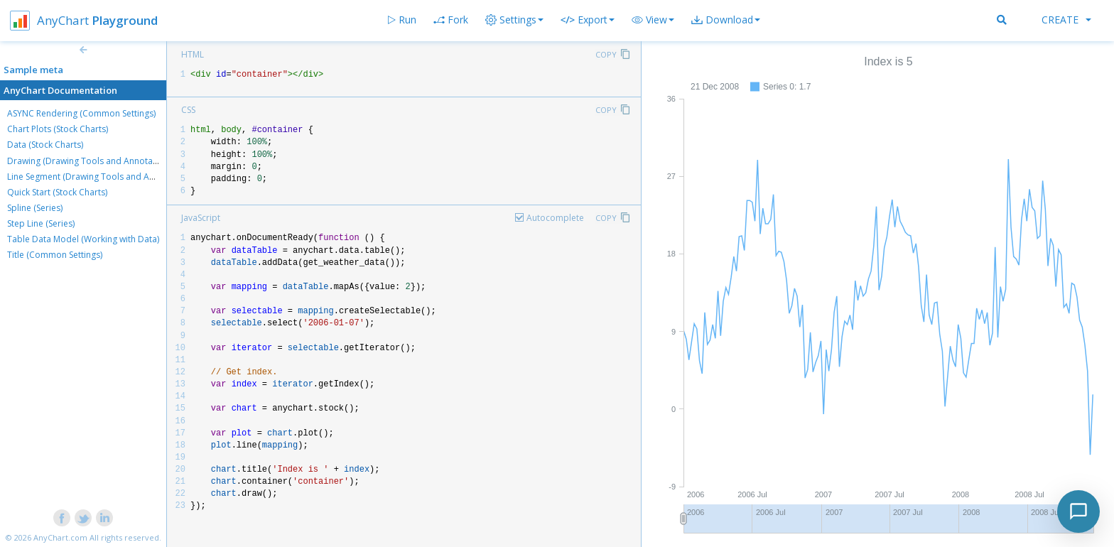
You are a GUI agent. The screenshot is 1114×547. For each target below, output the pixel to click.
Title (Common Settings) (54, 255)
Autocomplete (555, 218)
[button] (653, 20)
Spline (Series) (35, 208)
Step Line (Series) (41, 223)
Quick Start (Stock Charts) (57, 192)
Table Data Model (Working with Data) (83, 239)
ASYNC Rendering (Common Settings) (81, 113)
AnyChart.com (60, 537)
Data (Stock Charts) (45, 145)
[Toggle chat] (1078, 511)
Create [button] (1066, 19)
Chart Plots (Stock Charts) (57, 129)
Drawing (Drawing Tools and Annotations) (91, 161)
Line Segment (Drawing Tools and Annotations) (101, 176)
